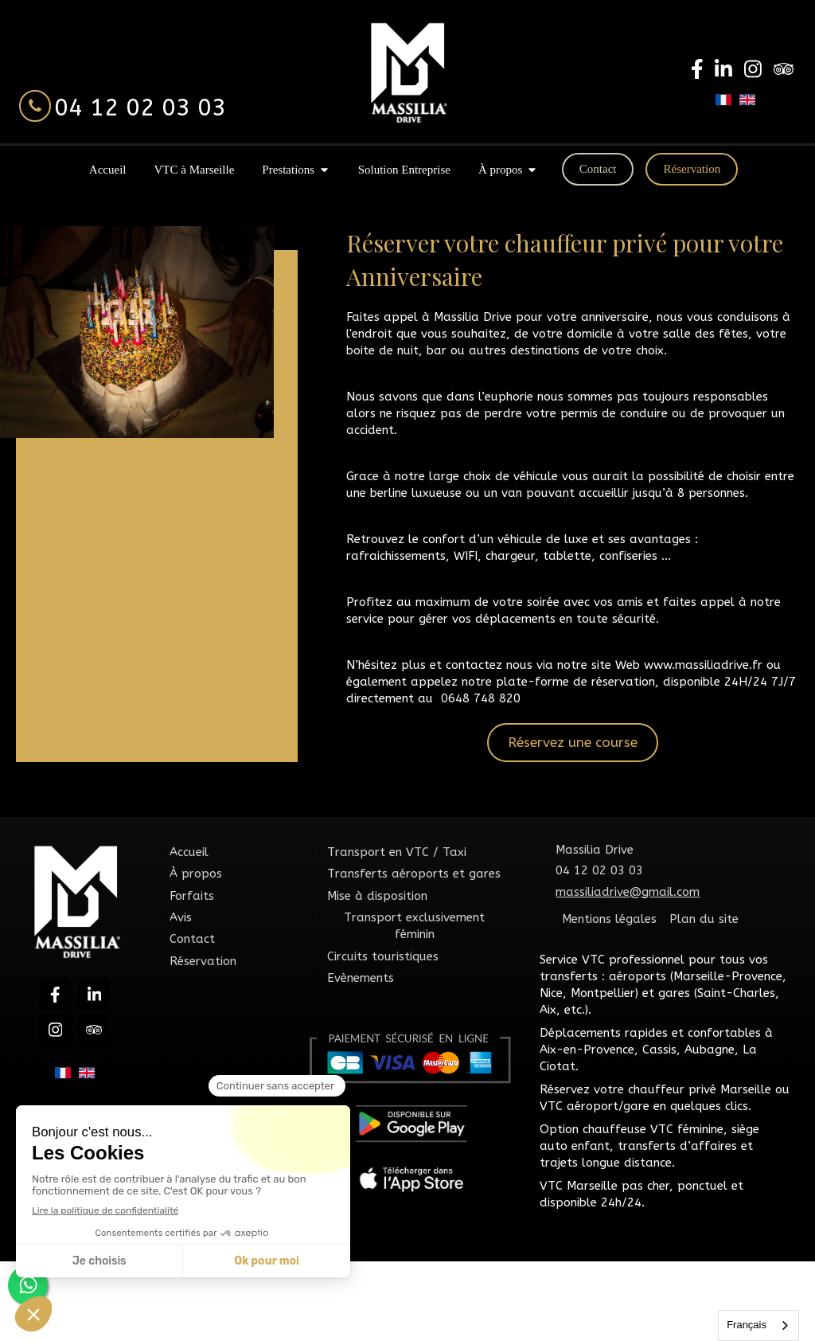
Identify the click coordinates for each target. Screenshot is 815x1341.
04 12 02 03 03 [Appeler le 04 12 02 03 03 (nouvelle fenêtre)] (140, 107)
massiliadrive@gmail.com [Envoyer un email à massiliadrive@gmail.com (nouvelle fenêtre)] (628, 892)
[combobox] (758, 1325)
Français (746, 1325)
